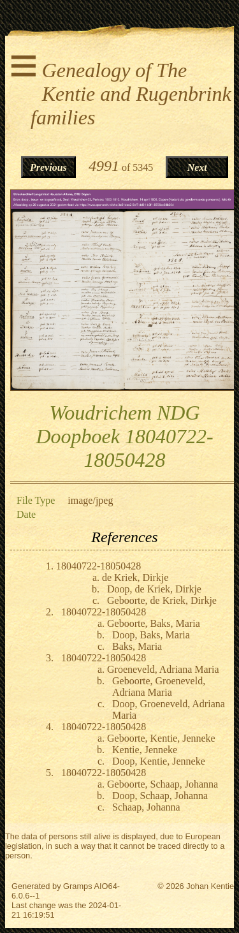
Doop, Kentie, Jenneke (158, 761)
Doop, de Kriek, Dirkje (154, 589)
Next (197, 167)
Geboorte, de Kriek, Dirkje (162, 600)
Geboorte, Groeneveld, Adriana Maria (158, 686)
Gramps (77, 886)
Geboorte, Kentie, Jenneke (161, 738)
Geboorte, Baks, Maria (153, 623)
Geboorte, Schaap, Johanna (162, 784)
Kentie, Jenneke (144, 749)
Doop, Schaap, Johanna (160, 795)
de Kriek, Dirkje (135, 577)
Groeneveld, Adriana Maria (163, 669)
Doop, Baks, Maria (151, 634)
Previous (48, 167)
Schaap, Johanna (146, 807)
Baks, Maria (137, 646)
